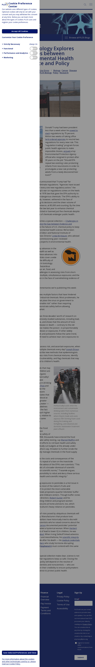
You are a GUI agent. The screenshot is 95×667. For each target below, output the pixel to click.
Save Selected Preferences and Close (19, 653)
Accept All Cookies (20, 31)
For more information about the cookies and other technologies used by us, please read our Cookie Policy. (19, 661)
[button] (10, 44)
